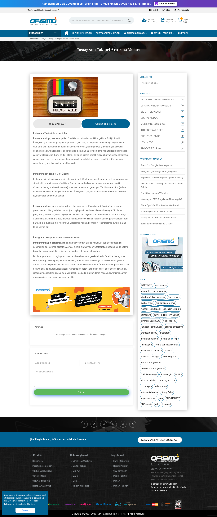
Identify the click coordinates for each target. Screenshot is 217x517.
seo (161, 398)
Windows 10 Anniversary (153, 297)
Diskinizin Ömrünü (172, 309)
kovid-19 (145, 356)
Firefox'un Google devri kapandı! (157, 165)
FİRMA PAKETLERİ (82, 33)
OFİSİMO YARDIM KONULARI (156, 106)
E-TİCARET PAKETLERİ (108, 33)
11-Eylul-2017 (57, 123)
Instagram (165, 333)
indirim (178, 374)
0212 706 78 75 (161, 464)
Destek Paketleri (120, 476)
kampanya (146, 315)
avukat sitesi (147, 303)
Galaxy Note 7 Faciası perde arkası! (158, 217)
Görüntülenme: (105, 123)
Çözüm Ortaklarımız (41, 481)
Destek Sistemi (79, 466)
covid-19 (169, 350)
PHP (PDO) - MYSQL (151, 136)
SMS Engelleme (170, 356)
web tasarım (161, 285)
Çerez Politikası (39, 476)
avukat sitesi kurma (165, 303)
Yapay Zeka (167, 392)
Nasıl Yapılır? (169, 321)
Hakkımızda (37, 461)
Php (175, 339)
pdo (157, 404)
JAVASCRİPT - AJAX (151, 148)
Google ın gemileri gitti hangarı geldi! (159, 171)
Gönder (81, 392)
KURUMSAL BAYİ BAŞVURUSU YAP (159, 440)
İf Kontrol (166, 404)
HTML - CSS (147, 142)
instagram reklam (149, 339)
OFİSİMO (122, 514)
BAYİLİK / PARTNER (161, 33)
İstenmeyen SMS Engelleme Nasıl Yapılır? (161, 199)
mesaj (144, 309)
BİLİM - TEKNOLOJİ (151, 112)
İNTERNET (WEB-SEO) (152, 130)
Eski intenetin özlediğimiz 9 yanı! (157, 224)
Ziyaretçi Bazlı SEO (150, 321)
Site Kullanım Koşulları (42, 471)
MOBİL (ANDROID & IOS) (153, 124)
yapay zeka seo (148, 398)
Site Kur (76, 471)
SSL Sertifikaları (120, 471)
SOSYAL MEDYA (149, 118)
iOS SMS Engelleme (151, 362)
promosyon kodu (149, 333)
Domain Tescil (119, 481)
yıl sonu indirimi (148, 380)
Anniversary (174, 297)
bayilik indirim (160, 315)
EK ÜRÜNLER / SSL (134, 33)
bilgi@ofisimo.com (163, 468)
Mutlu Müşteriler (165, 3)
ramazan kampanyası (151, 327)
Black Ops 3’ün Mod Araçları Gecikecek (160, 205)
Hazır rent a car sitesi (151, 350)
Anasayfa (42, 39)
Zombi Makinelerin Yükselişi (154, 193)
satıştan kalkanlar (149, 392)
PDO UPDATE (173, 398)
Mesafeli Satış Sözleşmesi (43, 466)
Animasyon (146, 345)
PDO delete (146, 404)
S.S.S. (153, 10)
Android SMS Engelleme (153, 368)
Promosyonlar (181, 10)
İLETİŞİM (183, 33)
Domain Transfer (120, 486)
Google (155, 356)
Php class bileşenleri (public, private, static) (162, 177)
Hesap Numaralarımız (41, 486)
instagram (165, 339)
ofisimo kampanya (174, 327)
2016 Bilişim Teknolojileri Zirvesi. (156, 211)
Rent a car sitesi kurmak (167, 345)
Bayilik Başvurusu (121, 461)
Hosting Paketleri (120, 466)
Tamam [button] (25, 510)
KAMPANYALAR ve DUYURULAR (157, 99)
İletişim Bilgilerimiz (81, 486)
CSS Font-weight (149, 374)
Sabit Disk (155, 309)
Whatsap (174, 315)
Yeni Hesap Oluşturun (82, 461)
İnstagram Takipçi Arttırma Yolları (67, 39)
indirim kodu (161, 386)
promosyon (146, 386)
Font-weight (166, 374)
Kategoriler (36, 33)
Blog (166, 10)
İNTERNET (146, 285)
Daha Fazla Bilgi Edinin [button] (26, 504)
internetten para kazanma (153, 291)
